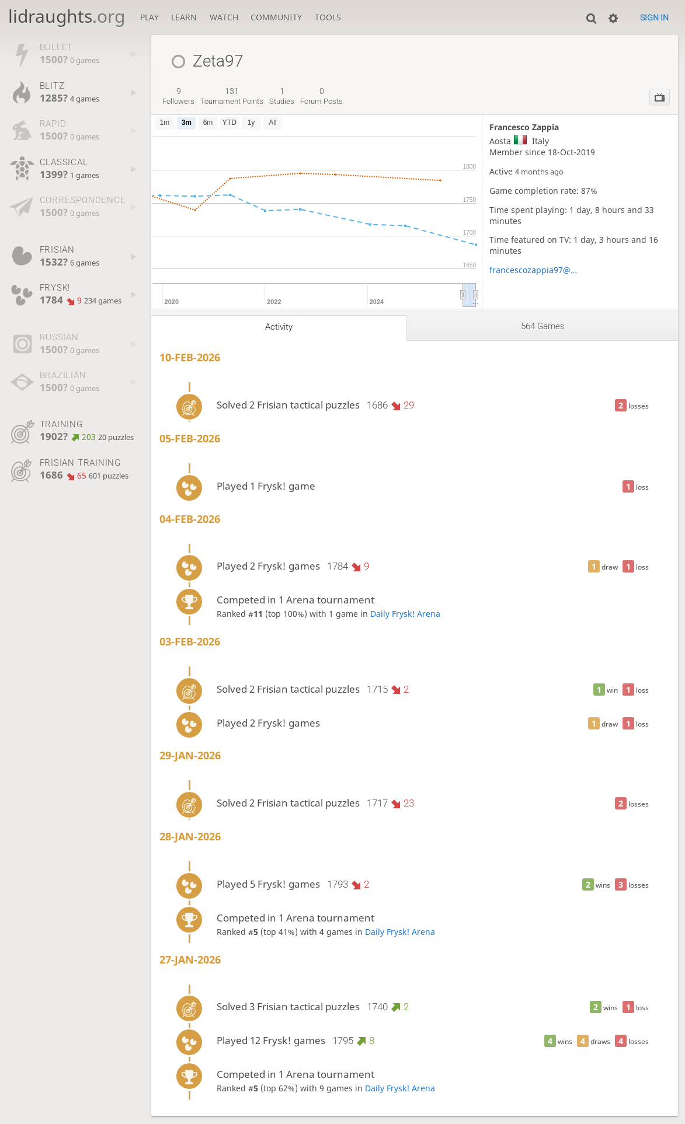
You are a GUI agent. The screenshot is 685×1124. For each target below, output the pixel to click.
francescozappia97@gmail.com (534, 269)
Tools (328, 17)
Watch (224, 17)
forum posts (321, 96)
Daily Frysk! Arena (405, 613)
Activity (279, 327)
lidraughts (66, 16)
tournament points (231, 96)
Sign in (654, 17)
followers (178, 96)
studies (281, 96)
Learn (184, 17)
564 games (543, 326)
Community (276, 17)
